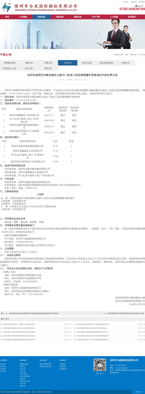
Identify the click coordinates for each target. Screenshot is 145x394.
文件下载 (96, 17)
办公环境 (3, 369)
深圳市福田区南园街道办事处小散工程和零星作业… (19, 328)
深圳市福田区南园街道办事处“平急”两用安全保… (92, 328)
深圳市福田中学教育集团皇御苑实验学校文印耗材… (19, 336)
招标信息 (134, 2)
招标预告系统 (9, 63)
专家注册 (62, 366)
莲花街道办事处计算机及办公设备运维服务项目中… (93, 324)
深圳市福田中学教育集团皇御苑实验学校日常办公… (93, 332)
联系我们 (142, 2)
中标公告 (142, 54)
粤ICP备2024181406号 (45, 392)
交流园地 (62, 364)
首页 (7, 17)
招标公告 (29, 63)
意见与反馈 (87, 63)
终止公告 (29, 68)
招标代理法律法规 (45, 364)
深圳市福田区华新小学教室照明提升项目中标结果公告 (124, 313)
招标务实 (78, 17)
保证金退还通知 (106, 63)
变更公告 (48, 63)
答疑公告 (126, 63)
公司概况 (23, 17)
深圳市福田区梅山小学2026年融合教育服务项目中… (94, 340)
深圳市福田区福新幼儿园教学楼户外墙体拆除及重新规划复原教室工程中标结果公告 (36, 313)
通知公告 (48, 68)
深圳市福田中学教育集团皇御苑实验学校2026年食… (20, 340)
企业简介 (126, 2)
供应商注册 (63, 369)
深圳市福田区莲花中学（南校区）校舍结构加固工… (19, 324)
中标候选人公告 (9, 68)
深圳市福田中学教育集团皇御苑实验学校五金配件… (19, 332)
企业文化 (3, 366)
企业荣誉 (3, 371)
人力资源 (114, 17)
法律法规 (59, 17)
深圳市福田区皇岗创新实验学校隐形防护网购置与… (93, 336)
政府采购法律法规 (45, 366)
